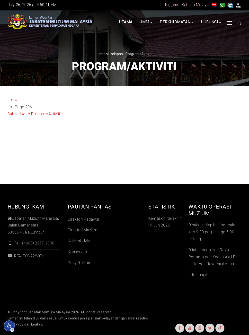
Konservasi (78, 252)
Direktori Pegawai (83, 219)
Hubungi (211, 22)
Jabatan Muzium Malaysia (49, 312)
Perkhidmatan (177, 22)
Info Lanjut (197, 274)
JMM (146, 22)
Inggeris (172, 4)
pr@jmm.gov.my (25, 255)
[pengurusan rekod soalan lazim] (214, 4)
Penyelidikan (79, 262)
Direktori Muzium (82, 230)
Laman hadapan (110, 54)
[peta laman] (238, 4)
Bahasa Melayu (195, 4)
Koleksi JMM (79, 241)
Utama (126, 22)
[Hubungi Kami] (222, 4)
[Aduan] (230, 4)
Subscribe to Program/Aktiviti (34, 114)
